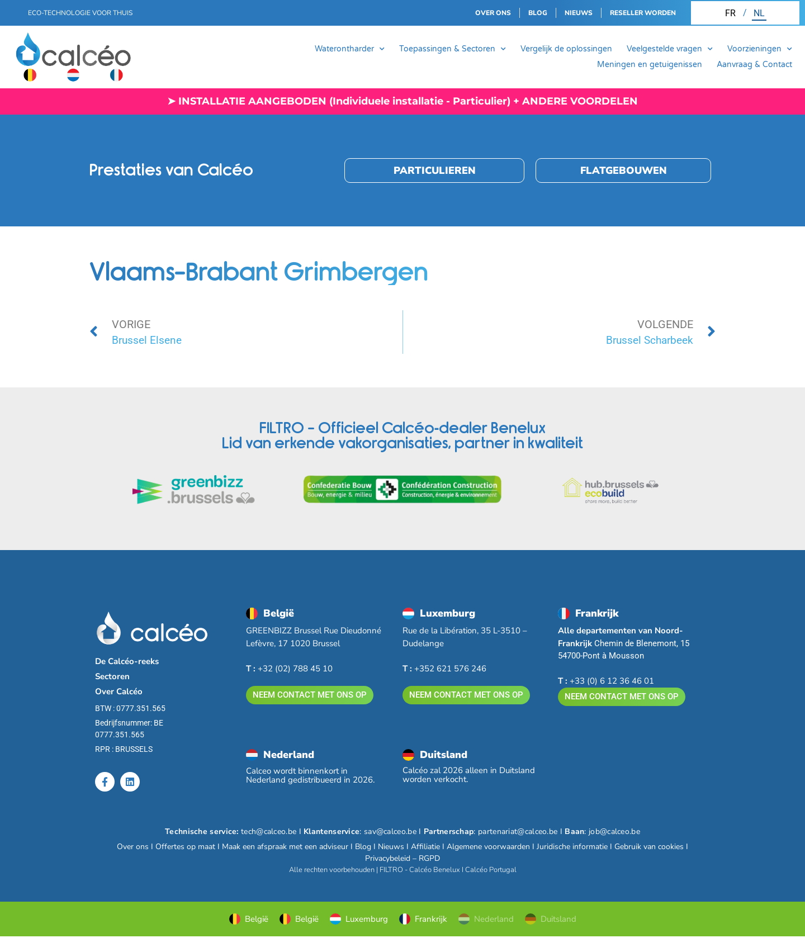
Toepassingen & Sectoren (452, 49)
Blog (363, 847)
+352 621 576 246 (444, 668)
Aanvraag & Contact (754, 64)
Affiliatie (425, 847)
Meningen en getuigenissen (649, 64)
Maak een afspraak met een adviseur (285, 847)
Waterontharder (350, 49)
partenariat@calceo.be (517, 832)
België (248, 920)
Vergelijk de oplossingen (566, 49)
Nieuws (391, 847)
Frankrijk (423, 920)
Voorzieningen (759, 49)
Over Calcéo (119, 691)
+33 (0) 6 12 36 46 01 (606, 680)
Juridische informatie (572, 847)
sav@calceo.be (390, 832)
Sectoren (112, 676)
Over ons (133, 847)
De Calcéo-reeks (127, 661)
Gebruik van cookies (649, 847)
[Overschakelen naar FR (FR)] (730, 13)
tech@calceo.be (268, 832)
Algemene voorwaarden (488, 847)
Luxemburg (359, 920)
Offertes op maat (185, 847)
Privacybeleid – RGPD (402, 859)
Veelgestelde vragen (670, 49)
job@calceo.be (614, 832)
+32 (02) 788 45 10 (289, 668)
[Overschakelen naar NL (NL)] (759, 13)
